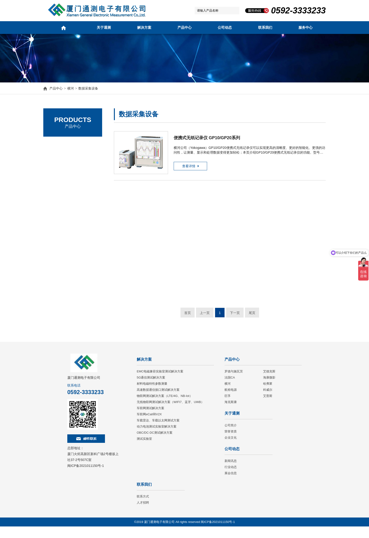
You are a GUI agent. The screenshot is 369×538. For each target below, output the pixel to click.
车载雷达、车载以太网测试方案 (158, 432)
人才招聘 (143, 514)
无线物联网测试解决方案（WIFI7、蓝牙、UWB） (170, 413)
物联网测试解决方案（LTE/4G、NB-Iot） (165, 407)
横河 (70, 89)
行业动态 (231, 478)
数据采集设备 (88, 89)
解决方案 (144, 27)
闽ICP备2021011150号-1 (85, 477)
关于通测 (104, 27)
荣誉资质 (231, 443)
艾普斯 (267, 407)
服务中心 (305, 27)
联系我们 (265, 27)
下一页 (235, 319)
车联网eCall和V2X (149, 426)
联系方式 (143, 508)
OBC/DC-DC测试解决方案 (154, 444)
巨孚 (228, 407)
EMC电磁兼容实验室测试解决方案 (160, 383)
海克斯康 (231, 413)
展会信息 (231, 484)
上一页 (205, 319)
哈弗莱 (267, 395)
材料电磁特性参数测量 (152, 395)
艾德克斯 (56, 158)
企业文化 (231, 449)
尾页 (252, 319)
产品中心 (184, 27)
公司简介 (231, 437)
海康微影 (269, 389)
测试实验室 (144, 450)
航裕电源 (231, 401)
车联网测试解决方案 (150, 419)
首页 (187, 319)
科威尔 (267, 401)
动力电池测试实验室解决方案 (156, 438)
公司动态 (225, 27)
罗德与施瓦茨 (59, 145)
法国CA (55, 171)
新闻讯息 (231, 472)
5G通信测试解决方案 (151, 389)
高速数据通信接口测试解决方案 (158, 401)
